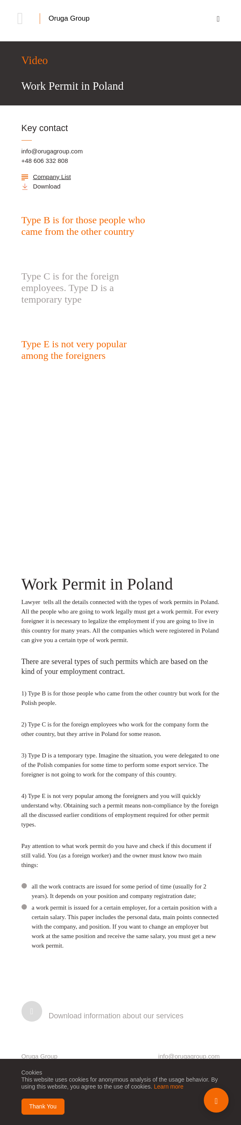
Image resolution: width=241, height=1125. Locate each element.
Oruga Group (69, 18)
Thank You (43, 1106)
